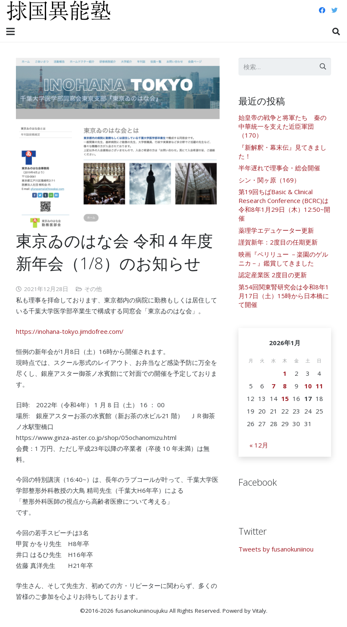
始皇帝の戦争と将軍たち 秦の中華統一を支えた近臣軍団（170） (282, 126)
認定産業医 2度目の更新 (272, 275)
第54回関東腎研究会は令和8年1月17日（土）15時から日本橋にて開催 (283, 296)
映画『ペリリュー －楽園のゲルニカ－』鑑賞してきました (283, 258)
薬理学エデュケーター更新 (276, 230)
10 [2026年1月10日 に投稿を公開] (308, 386)
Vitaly (259, 610)
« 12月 (258, 445)
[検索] (336, 31)
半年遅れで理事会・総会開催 (279, 168)
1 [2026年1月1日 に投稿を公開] (285, 373)
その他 (93, 289)
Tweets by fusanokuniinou (275, 549)
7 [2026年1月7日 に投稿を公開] (273, 386)
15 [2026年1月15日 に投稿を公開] (285, 398)
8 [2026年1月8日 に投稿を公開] (285, 386)
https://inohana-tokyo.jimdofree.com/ (70, 331)
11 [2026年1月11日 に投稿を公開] (319, 386)
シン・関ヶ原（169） (269, 180)
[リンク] (58, 10)
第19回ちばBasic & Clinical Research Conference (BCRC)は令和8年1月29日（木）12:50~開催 (284, 204)
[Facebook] (322, 10)
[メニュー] (10, 31)
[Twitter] (334, 10)
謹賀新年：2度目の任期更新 (278, 242)
